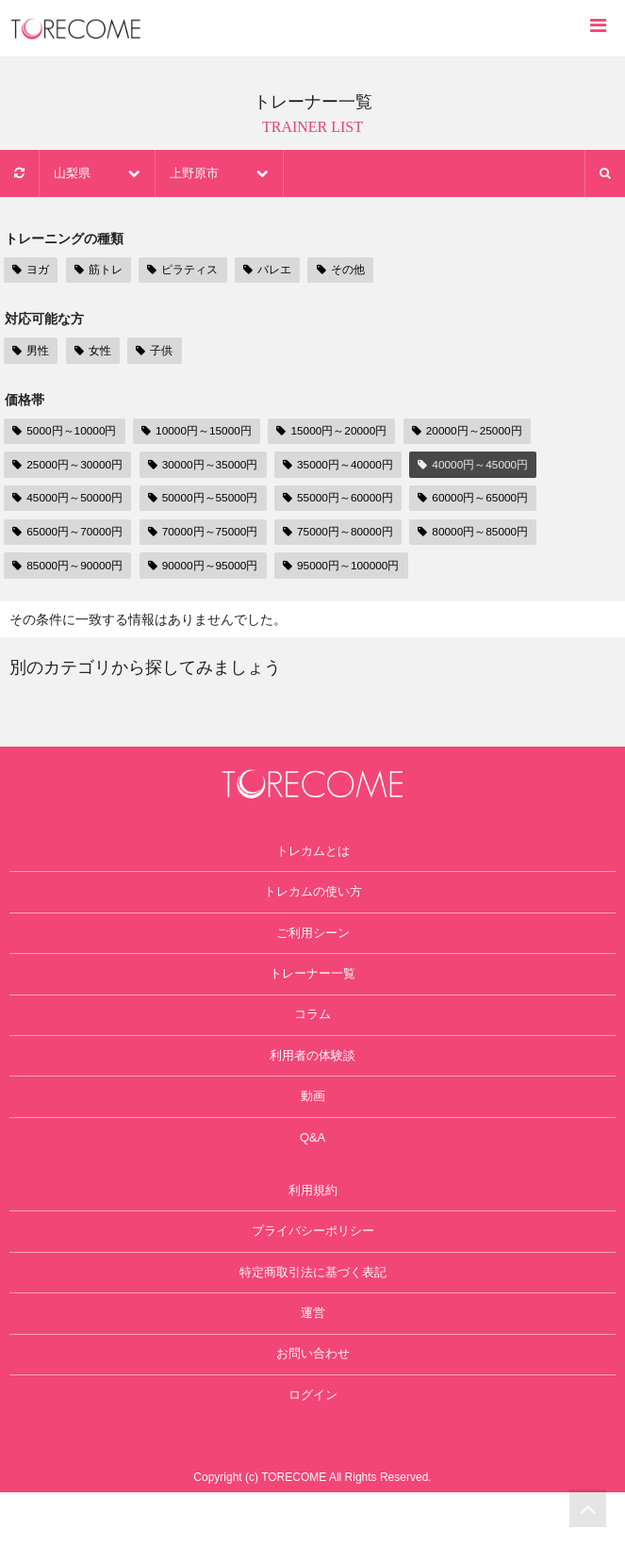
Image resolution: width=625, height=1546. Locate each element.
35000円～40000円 (352, 466)
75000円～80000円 (352, 534)
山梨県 (100, 173)
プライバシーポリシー (313, 1268)
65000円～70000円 (70, 534)
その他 (339, 270)
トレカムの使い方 (313, 901)
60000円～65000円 (492, 500)
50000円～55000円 (211, 500)
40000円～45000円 (492, 466)
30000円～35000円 (211, 466)
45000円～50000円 (70, 500)
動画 (313, 1123)
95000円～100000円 (355, 568)
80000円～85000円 (492, 534)
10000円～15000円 (204, 431)
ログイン (313, 1447)
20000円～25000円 (486, 431)
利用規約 (313, 1224)
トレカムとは (313, 855)
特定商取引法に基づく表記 (313, 1313)
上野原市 (226, 173)
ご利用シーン (313, 945)
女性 (90, 351)
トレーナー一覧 (313, 989)
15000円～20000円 (344, 431)
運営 (313, 1358)
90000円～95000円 (211, 568)
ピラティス (181, 270)
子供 (151, 351)
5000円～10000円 (66, 431)
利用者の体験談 (313, 1078)
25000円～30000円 (70, 466)
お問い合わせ (313, 1402)
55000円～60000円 (352, 500)
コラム (313, 1034)
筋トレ (97, 270)
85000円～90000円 (70, 568)
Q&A (313, 1168)
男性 (30, 351)
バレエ (266, 270)
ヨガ (30, 270)
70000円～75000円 (211, 534)
